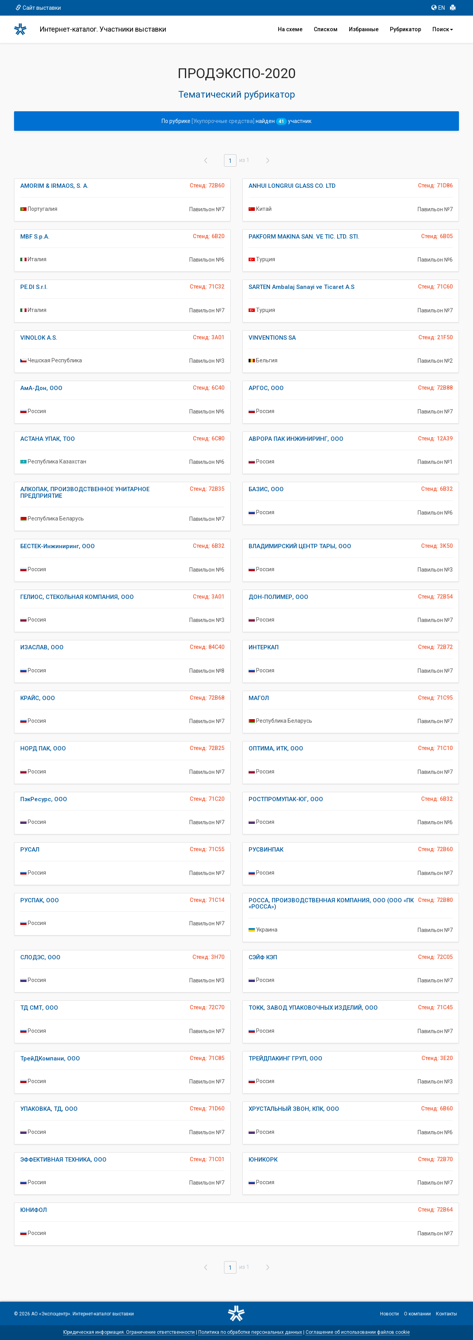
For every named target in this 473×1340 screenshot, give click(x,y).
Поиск (442, 29)
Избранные (364, 29)
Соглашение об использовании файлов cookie (358, 1332)
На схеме (290, 29)
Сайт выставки (38, 8)
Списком (326, 29)
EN (438, 8)
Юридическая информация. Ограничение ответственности (129, 1332)
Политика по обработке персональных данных (250, 1332)
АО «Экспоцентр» (50, 1314)
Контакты (446, 1314)
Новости (389, 1314)
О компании (417, 1314)
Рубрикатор (405, 29)
